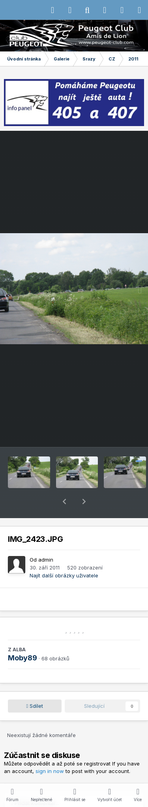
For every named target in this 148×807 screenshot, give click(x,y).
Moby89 (22, 637)
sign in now (50, 750)
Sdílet (34, 685)
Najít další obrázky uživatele (64, 555)
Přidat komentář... (35, 782)
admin (45, 539)
